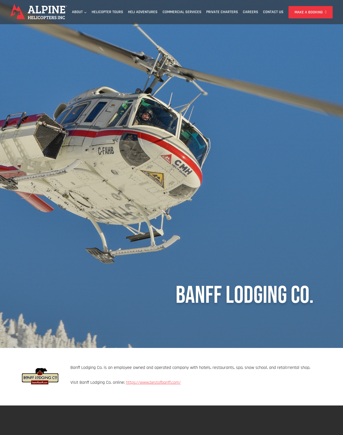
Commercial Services (182, 12)
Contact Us (273, 12)
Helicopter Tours (107, 12)
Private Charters (222, 12)
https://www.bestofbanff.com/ (153, 382)
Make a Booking (309, 12)
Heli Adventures (142, 12)
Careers (250, 12)
